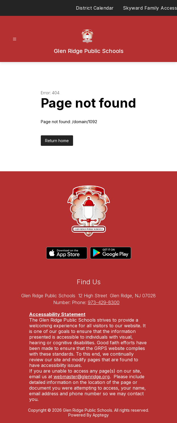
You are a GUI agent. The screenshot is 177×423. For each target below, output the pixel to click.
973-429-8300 (104, 302)
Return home (57, 140)
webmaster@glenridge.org (82, 376)
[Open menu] (14, 39)
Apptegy (101, 415)
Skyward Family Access (150, 8)
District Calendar (95, 8)
